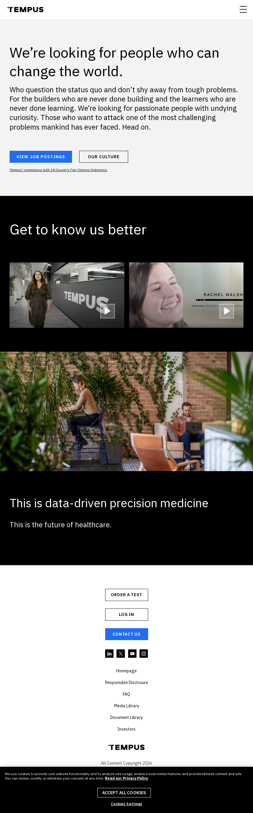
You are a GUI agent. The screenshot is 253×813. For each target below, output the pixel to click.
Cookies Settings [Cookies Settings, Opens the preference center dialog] (126, 804)
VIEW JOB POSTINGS (40, 156)
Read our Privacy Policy (126, 778)
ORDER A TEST (126, 594)
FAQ (126, 694)
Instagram (144, 654)
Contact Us (127, 634)
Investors (126, 729)
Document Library (126, 717)
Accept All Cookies (124, 792)
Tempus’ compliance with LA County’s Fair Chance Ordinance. (59, 169)
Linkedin (109, 654)
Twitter (121, 654)
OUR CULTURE (103, 156)
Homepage (126, 671)
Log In (126, 614)
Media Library (126, 706)
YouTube (132, 654)
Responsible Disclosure (126, 682)
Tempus (25, 9)
